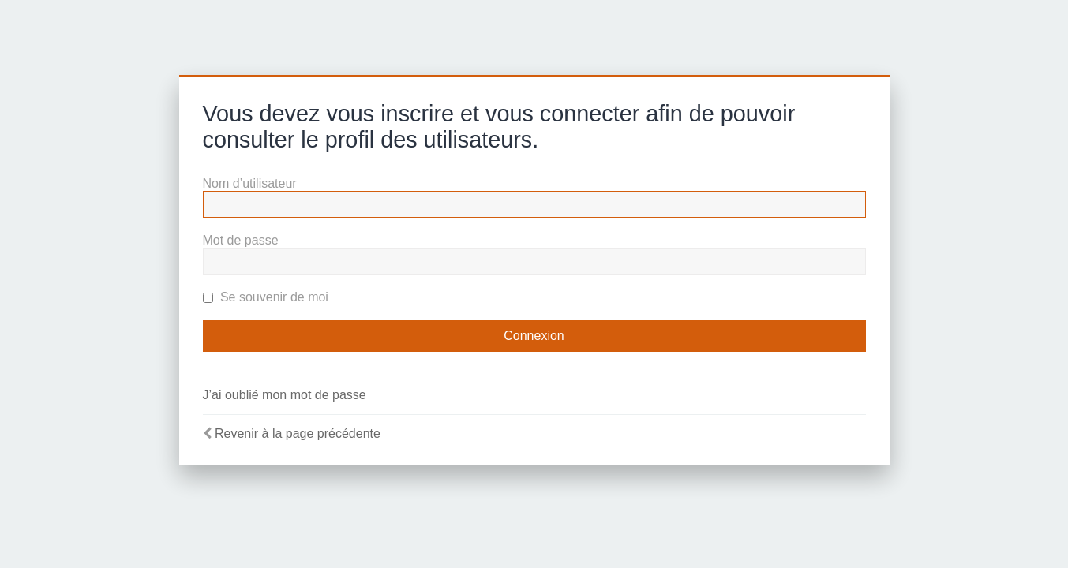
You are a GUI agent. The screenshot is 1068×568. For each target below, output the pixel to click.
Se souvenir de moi (265, 297)
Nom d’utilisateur (250, 183)
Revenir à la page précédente (297, 433)
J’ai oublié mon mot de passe (284, 395)
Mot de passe (241, 240)
